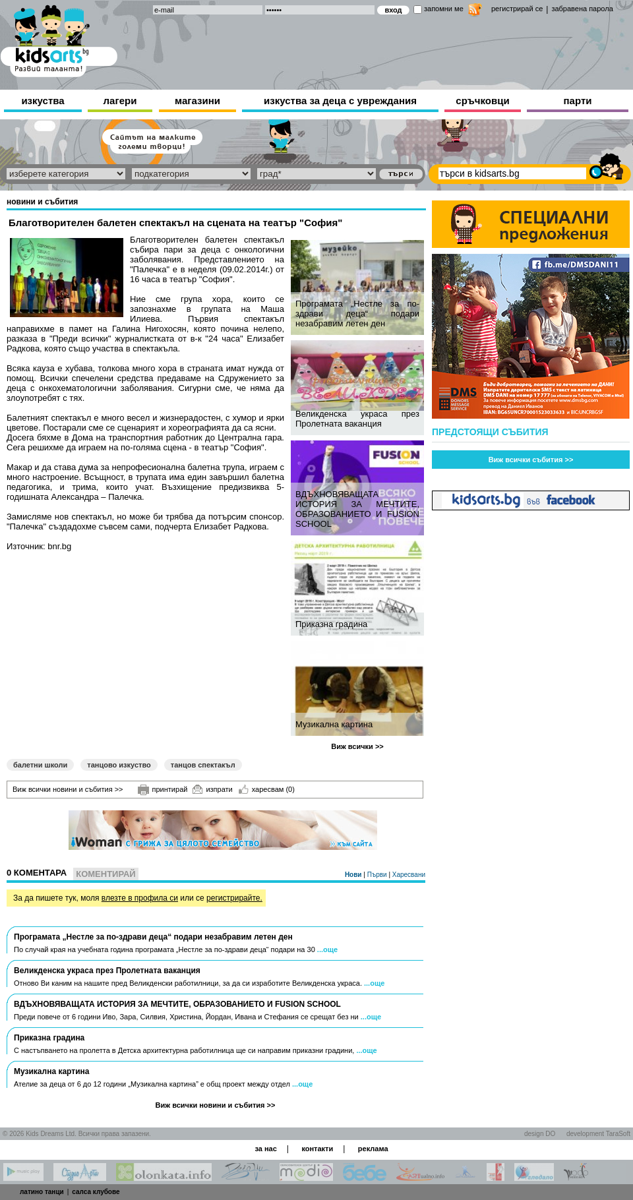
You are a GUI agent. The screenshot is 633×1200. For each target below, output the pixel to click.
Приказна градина (331, 624)
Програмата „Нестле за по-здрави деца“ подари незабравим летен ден (357, 313)
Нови (354, 874)
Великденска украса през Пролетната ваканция (357, 419)
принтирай (163, 790)
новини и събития (42, 201)
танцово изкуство (118, 765)
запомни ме (444, 9)
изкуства (42, 100)
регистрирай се (517, 9)
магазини (197, 100)
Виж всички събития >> (531, 460)
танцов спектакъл (203, 765)
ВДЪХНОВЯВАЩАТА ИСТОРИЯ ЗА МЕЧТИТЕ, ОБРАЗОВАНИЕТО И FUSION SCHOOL (357, 509)
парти (578, 100)
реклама (373, 1149)
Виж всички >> (357, 746)
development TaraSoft (598, 1133)
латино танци (42, 1191)
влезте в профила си (140, 898)
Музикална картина (334, 724)
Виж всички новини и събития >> (68, 789)
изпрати (212, 789)
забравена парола (582, 9)
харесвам (267, 789)
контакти (317, 1149)
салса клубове (95, 1191)
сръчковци (482, 100)
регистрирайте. (234, 898)
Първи (378, 874)
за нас (265, 1149)
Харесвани (408, 874)
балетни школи (40, 765)
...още (327, 949)
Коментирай (105, 874)
